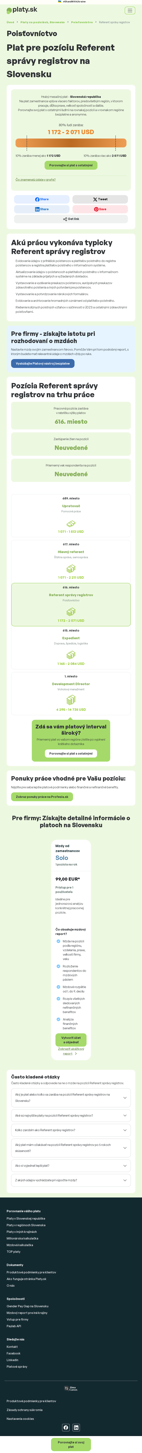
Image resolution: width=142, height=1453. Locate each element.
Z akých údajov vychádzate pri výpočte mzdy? (46, 1180)
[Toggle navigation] (130, 10)
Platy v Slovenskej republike (26, 1218)
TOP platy (13, 1251)
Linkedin (12, 1360)
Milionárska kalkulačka (22, 1238)
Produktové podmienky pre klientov (31, 1272)
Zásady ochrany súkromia (25, 1410)
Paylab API (14, 1326)
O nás (11, 1285)
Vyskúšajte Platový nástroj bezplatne (43, 363)
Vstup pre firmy (17, 1319)
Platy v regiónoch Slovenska (26, 1225)
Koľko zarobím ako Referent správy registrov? (45, 1130)
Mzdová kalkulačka (20, 1245)
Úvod (10, 22)
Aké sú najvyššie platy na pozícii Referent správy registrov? (54, 1115)
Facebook (14, 1353)
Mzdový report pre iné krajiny (27, 1313)
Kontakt (12, 1347)
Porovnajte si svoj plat (71, 1444)
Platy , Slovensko (43, 22)
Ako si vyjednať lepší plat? (32, 1165)
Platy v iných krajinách (22, 1232)
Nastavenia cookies (20, 1419)
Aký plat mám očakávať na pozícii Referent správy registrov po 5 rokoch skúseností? (63, 1148)
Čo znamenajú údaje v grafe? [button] (36, 179)
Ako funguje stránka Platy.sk (26, 1279)
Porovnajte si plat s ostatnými (71, 165)
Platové (17, 1366)
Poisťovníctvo (82, 22)
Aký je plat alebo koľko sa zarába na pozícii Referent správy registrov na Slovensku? (62, 1098)
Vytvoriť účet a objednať (71, 1040)
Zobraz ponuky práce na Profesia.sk (42, 797)
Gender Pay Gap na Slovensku (27, 1306)
